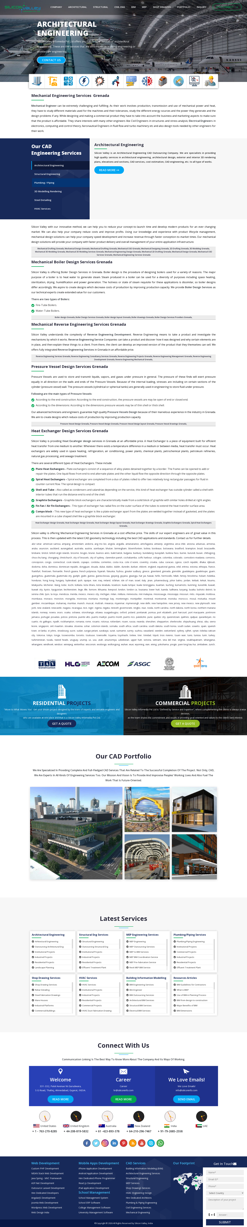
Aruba (34, 548)
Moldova (210, 594)
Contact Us (51, 60)
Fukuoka (111, 571)
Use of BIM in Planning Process (190, 995)
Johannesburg (161, 580)
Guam (212, 571)
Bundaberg (148, 552)
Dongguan (84, 566)
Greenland (156, 571)
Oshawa (76, 612)
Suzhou (138, 630)
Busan (199, 552)
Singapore (44, 626)
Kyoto (47, 589)
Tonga (57, 635)
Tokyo (49, 635)
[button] (18, 41)
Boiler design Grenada (65, 317)
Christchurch (66, 557)
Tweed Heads (61, 639)
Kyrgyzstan (57, 589)
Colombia (167, 557)
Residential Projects (43, 962)
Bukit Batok (116, 552)
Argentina (169, 543)
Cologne (157, 557)
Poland (131, 612)
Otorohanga (88, 612)
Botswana (168, 548)
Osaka (67, 612)
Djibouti (211, 562)
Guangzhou (37, 575)
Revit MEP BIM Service (138, 967)
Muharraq (61, 603)
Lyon (47, 594)
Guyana (124, 575)
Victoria (147, 639)
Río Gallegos (46, 621)
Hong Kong (48, 580)
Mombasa (37, 598)
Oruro (60, 612)
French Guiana (71, 571)
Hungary (60, 580)
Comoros (210, 557)
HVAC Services (87, 984)
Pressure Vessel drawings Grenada (170, 423)
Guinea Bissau (103, 575)
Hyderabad (71, 580)
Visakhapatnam (194, 639)
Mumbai (71, 603)
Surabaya (103, 630)
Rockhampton (67, 621)
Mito (192, 594)
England (152, 566)
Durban (134, 566)
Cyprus (178, 562)
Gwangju (133, 575)
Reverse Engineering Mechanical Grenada (133, 359)
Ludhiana (173, 589)
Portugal (45, 616)
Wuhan (124, 644)
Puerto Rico (129, 616)
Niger (90, 607)
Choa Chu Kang (39, 557)
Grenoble (176, 571)
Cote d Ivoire (131, 562)
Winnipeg (68, 644)
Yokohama (163, 644)
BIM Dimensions (183, 1010)
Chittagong (209, 552)
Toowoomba (68, 635)
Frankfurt (36, 571)
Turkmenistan (38, 639)
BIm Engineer (134, 989)
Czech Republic (190, 562)
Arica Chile (180, 543)
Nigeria (98, 607)
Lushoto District (204, 589)
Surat (112, 630)
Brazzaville (209, 548)
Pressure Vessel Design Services (69, 366)
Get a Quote (62, 723)
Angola (111, 543)
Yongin (173, 644)
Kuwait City (37, 589)
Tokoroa (41, 635)
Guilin (83, 575)
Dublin (117, 566)
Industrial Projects (42, 957)
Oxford (123, 612)
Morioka (172, 598)
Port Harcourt (180, 612)
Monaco (48, 598)
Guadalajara (188, 571)
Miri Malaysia (145, 594)
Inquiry (201, 7)
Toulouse (90, 635)
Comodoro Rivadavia (194, 557)
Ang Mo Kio (100, 543)
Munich (81, 603)
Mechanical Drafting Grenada (50, 248)
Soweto (196, 626)
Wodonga (101, 644)
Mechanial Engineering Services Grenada (70, 95)
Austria (88, 548)
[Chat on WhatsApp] (160, 1143)
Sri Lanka (42, 630)
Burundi (191, 552)
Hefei (157, 575)
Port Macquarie (196, 612)
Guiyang (115, 575)
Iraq (100, 580)
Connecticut (59, 562)
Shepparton (163, 621)
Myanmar (119, 603)
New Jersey (174, 603)
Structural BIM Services (139, 1005)
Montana (93, 598)
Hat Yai (142, 575)
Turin (204, 635)
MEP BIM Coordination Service (142, 957)
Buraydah (159, 552)
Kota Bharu (89, 584)
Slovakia (69, 626)
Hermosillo (166, 575)
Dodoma (36, 566)
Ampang (66, 543)
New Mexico (187, 603)
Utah (100, 639)
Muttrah (99, 603)
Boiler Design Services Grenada (90, 317)
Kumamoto (180, 584)
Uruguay (74, 639)
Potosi (64, 616)
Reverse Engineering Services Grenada (53, 356)
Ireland (107, 580)
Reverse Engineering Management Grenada (172, 356)
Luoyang (183, 589)
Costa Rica (118, 562)
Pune (149, 616)
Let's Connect (227, 7)
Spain (203, 626)
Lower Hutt (154, 589)
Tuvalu (50, 639)
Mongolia (70, 598)
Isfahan (116, 580)
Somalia (113, 626)
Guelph (76, 575)
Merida (73, 594)
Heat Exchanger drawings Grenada (146, 522)
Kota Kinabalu (103, 584)
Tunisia (197, 635)
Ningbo (136, 607)
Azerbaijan (99, 548)
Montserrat (160, 598)
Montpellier (136, 598)
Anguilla (120, 543)
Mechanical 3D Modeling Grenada (50, 251)
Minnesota (131, 594)
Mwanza (109, 603)
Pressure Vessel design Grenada (74, 423)
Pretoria (73, 616)
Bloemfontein (135, 548)
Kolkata (78, 584)
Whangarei (37, 644)
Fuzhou (119, 571)
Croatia (153, 562)
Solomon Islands (99, 626)
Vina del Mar (169, 639)
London (121, 589)
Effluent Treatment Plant (92, 967)
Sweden (159, 630)
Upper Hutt (136, 639)
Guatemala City (64, 575)
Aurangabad (67, 548)
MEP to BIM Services (137, 951)
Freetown (46, 571)
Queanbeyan (205, 616)
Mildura (121, 594)
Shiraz (200, 621)
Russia (132, 621)
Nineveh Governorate (121, 607)
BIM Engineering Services (140, 984)
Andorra (89, 543)
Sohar (87, 626)
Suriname (121, 630)
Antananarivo (132, 543)
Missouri (184, 594)
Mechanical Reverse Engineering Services (78, 324)
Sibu (206, 621)
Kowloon (116, 584)
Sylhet (188, 630)
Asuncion (43, 548)
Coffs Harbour (145, 557)
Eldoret (142, 566)
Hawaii (150, 575)
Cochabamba (130, 557)
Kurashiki (202, 584)
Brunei (92, 552)
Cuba (161, 562)
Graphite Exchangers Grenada (176, 522)
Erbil (178, 566)
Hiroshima (192, 575)
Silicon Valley (141, 1223)
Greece (145, 571)
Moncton (58, 598)
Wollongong (114, 644)
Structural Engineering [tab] (47, 174)
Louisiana (143, 589)
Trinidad (147, 635)
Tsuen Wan (180, 635)
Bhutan (109, 548)
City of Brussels (81, 557)
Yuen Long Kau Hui (187, 644)
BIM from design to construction (190, 1000)
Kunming (192, 584)
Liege (80, 589)
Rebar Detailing (41, 989)
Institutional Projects (43, 951)
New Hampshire (159, 603)
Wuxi (131, 644)
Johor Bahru (176, 580)
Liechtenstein (70, 589)
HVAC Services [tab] (42, 208)
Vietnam (157, 639)
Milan (113, 594)
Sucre (72, 630)
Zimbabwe (202, 644)
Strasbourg (63, 630)
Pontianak (142, 612)
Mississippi (172, 594)
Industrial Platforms (43, 1005)
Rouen (125, 621)
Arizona (191, 543)
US (90, 639)
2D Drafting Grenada (179, 248)
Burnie (183, 552)
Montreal (148, 598)
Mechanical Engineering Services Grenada (131, 255)
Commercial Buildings (43, 1010)
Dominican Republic (68, 566)
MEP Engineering (136, 941)
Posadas (55, 616)
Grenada (166, 571)
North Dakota (176, 607)
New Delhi (145, 603)
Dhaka (203, 562)
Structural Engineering (91, 941)
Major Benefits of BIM (185, 1005)
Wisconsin (91, 644)
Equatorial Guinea (166, 566)
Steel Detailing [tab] (42, 200)
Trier (140, 635)
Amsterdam (78, 543)
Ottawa (99, 612)
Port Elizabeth (164, 612)
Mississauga (160, 594)
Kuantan (160, 584)
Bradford (179, 548)
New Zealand (43, 607)
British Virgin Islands (59, 552)
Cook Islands (72, 562)
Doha (44, 566)
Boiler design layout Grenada (118, 317)
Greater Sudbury (133, 571)
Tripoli (155, 635)
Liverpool (112, 589)
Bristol (45, 552)
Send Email (186, 1099)
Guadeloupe (202, 571)
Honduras (36, 580)
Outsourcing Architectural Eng (48, 946)
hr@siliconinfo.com (123, 1090)
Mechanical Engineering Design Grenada (123, 251)
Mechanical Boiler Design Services (71, 261)
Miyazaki (200, 594)
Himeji (183, 575)
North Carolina (161, 607)
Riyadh (56, 621)
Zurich (212, 644)
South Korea (170, 626)
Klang (57, 584)
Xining (154, 644)
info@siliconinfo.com (186, 1090)
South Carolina (140, 626)
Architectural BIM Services (140, 1000)
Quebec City (160, 616)
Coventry (144, 562)
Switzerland (169, 630)
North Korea (190, 607)
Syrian (196, 630)
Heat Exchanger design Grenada (49, 522)
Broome (75, 552)
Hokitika (211, 575)
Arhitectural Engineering (45, 941)
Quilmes (185, 616)
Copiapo (85, 562)
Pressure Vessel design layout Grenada (137, 423)
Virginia (181, 639)
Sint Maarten (56, 626)
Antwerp (158, 543)
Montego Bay (107, 598)
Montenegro (122, 598)
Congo (48, 562)
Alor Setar (37, 543)
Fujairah (101, 571)
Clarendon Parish (113, 557)
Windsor (59, 644)
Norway (44, 612)
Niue (144, 607)
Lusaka (192, 589)
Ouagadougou (111, 612)
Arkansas (200, 543)
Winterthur (79, 644)
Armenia (211, 543)
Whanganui (209, 639)
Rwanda (140, 621)
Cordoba (95, 562)
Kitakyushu (37, 584)
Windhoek (48, 644)
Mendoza (64, 594)
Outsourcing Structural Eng (93, 946)
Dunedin (125, 566)
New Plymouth (202, 603)
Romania (80, 621)
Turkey (212, 635)
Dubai (102, 566)
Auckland (54, 548)
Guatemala (49, 575)
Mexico (82, 594)
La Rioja (54, 594)
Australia (79, 548)
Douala (94, 566)
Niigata (106, 607)
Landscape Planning (43, 967)
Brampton (191, 548)
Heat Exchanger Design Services (69, 430)
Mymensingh (132, 603)
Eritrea (185, 566)
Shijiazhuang (189, 621)
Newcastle (56, 607)
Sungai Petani (91, 630)
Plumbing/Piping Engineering (189, 941)
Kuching (170, 584)
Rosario (96, 621)
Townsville (102, 635)
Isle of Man (127, 580)
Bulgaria (128, 552)
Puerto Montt (115, 616)
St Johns (52, 630)
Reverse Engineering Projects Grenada (135, 356)
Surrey (130, 630)
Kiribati (195, 580)
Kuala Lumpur (128, 584)
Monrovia (82, 598)
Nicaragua (77, 607)
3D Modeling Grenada (199, 248)
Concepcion (37, 562)
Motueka (202, 598)
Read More (109, 170)
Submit (225, 1222)
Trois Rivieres (166, 635)
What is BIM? (181, 989)
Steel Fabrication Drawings (46, 995)
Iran (95, 580)
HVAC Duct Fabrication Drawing (95, 1010)
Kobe (63, 584)
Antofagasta (146, 543)
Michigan (104, 594)
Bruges (83, 552)
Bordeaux (156, 548)
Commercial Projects (185, 951)
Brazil (200, 548)
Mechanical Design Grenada (77, 248)
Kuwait (211, 584)
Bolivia (147, 548)
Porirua (152, 612)
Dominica (52, 566)
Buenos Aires (102, 552)
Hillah (176, 575)
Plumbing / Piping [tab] (44, 182)
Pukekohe (141, 616)
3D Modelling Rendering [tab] (48, 191)
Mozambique (48, 603)
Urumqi (83, 639)
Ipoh (80, 580)
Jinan (150, 580)
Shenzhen (150, 621)
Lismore (93, 589)
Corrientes (106, 562)
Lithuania (102, 589)
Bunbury (137, 552)
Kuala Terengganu (146, 584)
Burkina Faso (172, 552)
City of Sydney (97, 557)
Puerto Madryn (99, 616)
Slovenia (78, 626)
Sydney (180, 630)
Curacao (169, 562)
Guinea (91, 575)
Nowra (52, 612)
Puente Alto (84, 616)
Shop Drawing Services (44, 984)
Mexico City (93, 594)
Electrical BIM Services (138, 1010)
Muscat (90, 603)
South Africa (125, 626)
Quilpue (194, 616)
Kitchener (48, 584)
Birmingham (121, 548)
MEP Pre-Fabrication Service (141, 962)
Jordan (187, 580)
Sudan (80, 630)
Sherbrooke (176, 621)
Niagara (66, 607)
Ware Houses (40, 1000)
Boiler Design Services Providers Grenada (173, 317)
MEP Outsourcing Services (140, 946)
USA (94, 639)
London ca (132, 589)
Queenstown (173, 616)
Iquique (87, 580)
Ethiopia (203, 566)
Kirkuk (203, 580)
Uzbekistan (123, 639)
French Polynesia (87, 571)
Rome (88, 621)
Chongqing (53, 557)
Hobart (202, 575)
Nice (85, 607)
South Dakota (155, 626)
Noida (150, 607)
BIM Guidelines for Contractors (190, 984)
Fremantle (58, 571)
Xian (147, 644)
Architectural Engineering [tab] (49, 165)
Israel (137, 580)
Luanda (164, 589)
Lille (85, 589)
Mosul (193, 598)
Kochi (70, 584)
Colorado (177, 557)
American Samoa (51, 543)
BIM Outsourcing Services (140, 995)
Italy (144, 580)
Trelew (133, 635)
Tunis (189, 635)
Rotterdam (115, 621)
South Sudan (184, 626)
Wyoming (139, 644)
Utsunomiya (111, 639)
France (211, 566)
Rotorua (105, 621)
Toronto (80, 635)
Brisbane (36, 552)
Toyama (112, 635)
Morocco (183, 598)
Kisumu (211, 580)
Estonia (194, 566)
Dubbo (109, 566)
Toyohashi (123, 635)
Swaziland (148, 630)
